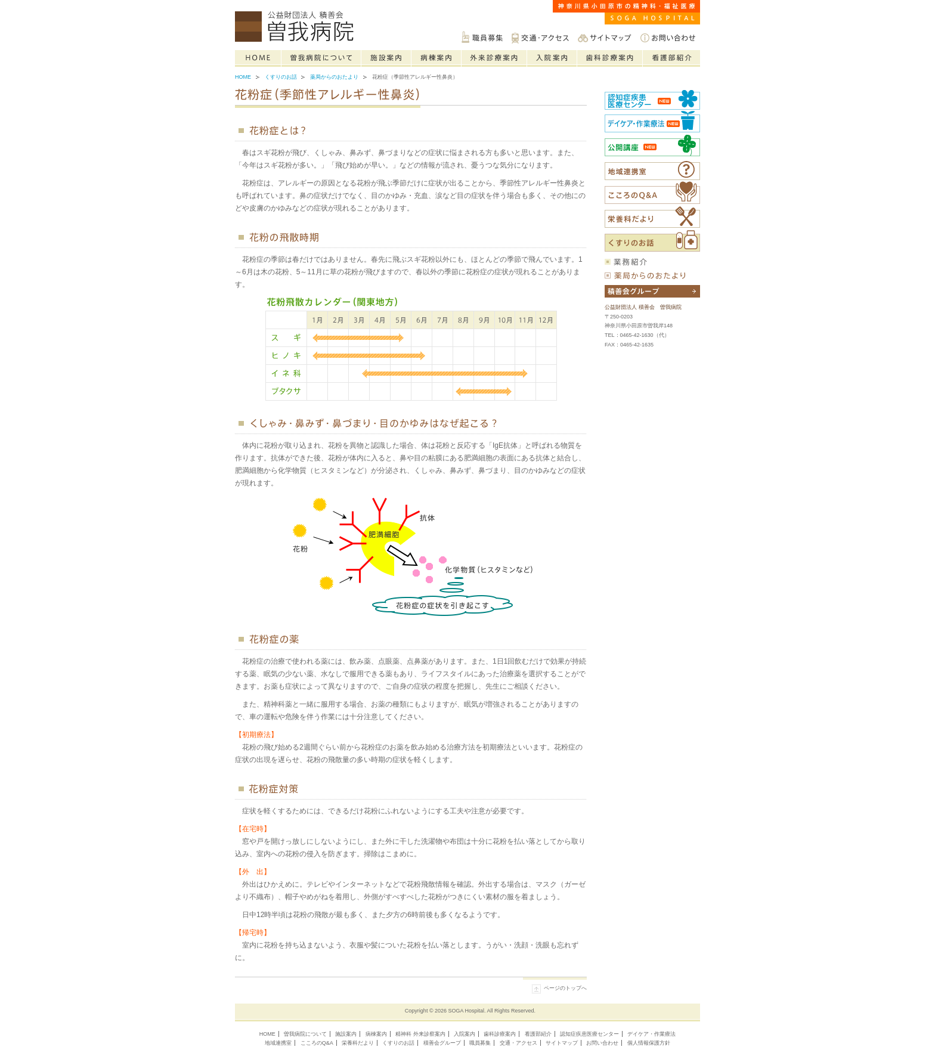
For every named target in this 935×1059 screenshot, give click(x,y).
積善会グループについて (652, 291)
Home (258, 58)
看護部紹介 (671, 58)
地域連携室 (278, 1043)
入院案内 (552, 58)
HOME (267, 1034)
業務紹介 (652, 261)
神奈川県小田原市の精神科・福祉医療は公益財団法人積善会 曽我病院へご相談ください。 (297, 27)
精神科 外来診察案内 (420, 1034)
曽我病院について (321, 58)
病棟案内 (436, 58)
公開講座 (652, 145)
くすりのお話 (281, 77)
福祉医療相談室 (652, 170)
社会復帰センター (652, 121)
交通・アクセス (540, 37)
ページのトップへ (565, 988)
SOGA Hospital (466, 1011)
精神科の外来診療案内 (494, 58)
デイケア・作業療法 (651, 1034)
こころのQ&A (652, 192)
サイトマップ (604, 37)
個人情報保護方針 (648, 1043)
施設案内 (386, 58)
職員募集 (482, 37)
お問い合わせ (667, 37)
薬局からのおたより (334, 77)
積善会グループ (442, 1043)
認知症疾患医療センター (652, 99)
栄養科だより (652, 217)
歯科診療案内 (610, 58)
